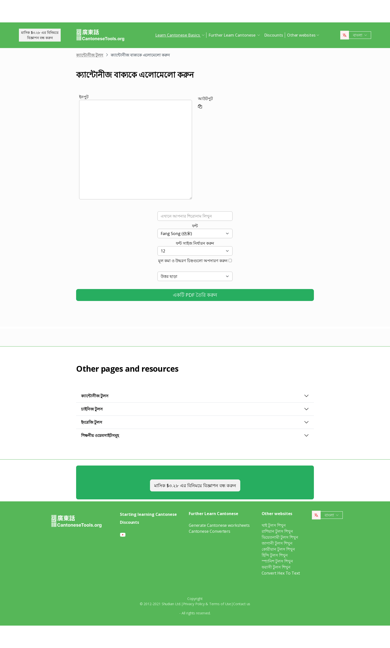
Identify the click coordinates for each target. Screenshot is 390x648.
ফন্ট (195, 226)
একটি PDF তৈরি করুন (195, 295)
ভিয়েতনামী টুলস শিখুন (280, 537)
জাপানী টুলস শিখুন (277, 543)
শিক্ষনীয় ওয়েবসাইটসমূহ (100, 435)
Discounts (273, 35)
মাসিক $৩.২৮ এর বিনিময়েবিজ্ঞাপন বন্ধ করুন (39, 35)
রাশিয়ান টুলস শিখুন (277, 531)
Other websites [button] (301, 35)
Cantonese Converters (209, 531)
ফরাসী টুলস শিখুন (276, 567)
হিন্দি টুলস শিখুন (275, 555)
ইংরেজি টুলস (91, 422)
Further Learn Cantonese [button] (232, 35)
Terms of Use (220, 603)
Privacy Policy (194, 603)
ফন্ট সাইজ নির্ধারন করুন (195, 243)
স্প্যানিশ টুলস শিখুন (277, 561)
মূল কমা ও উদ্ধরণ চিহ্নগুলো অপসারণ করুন (193, 260)
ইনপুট (84, 97)
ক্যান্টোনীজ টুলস (89, 55)
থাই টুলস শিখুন (274, 525)
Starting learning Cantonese (148, 514)
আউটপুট (205, 98)
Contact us (241, 603)
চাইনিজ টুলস (92, 409)
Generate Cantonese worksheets (219, 525)
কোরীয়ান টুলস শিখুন (278, 549)
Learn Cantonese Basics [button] (178, 35)
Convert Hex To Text (281, 573)
